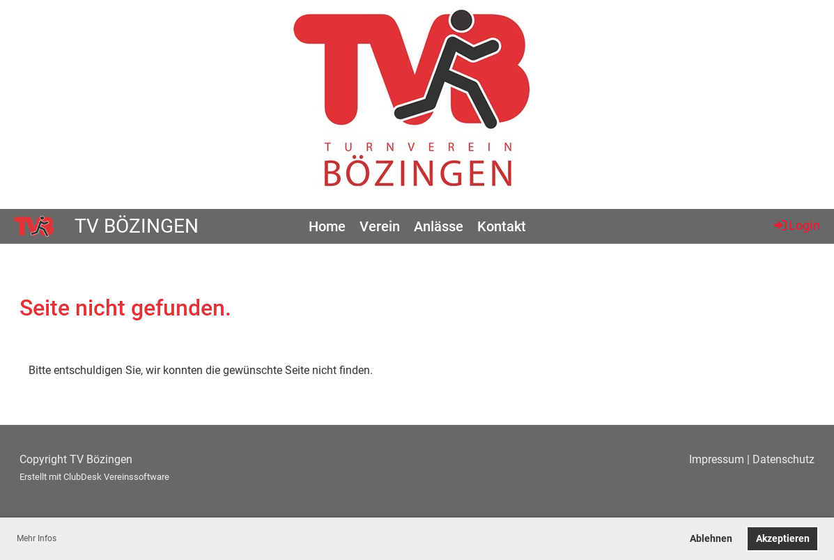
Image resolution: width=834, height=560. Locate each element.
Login (796, 225)
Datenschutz (783, 459)
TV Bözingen (137, 226)
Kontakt (501, 226)
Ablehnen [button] (711, 539)
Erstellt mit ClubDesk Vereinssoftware (94, 477)
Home (327, 226)
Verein (380, 226)
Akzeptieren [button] (783, 539)
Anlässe (438, 226)
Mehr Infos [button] (36, 538)
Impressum (716, 459)
